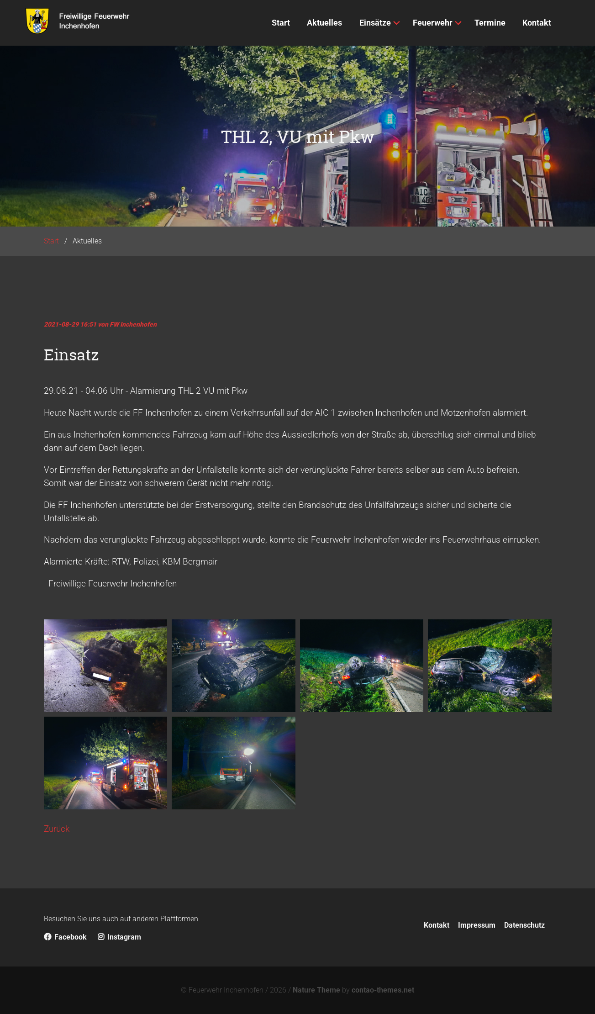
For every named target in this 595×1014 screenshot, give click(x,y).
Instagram (119, 937)
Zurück (56, 829)
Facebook (65, 937)
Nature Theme (316, 990)
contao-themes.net (383, 990)
